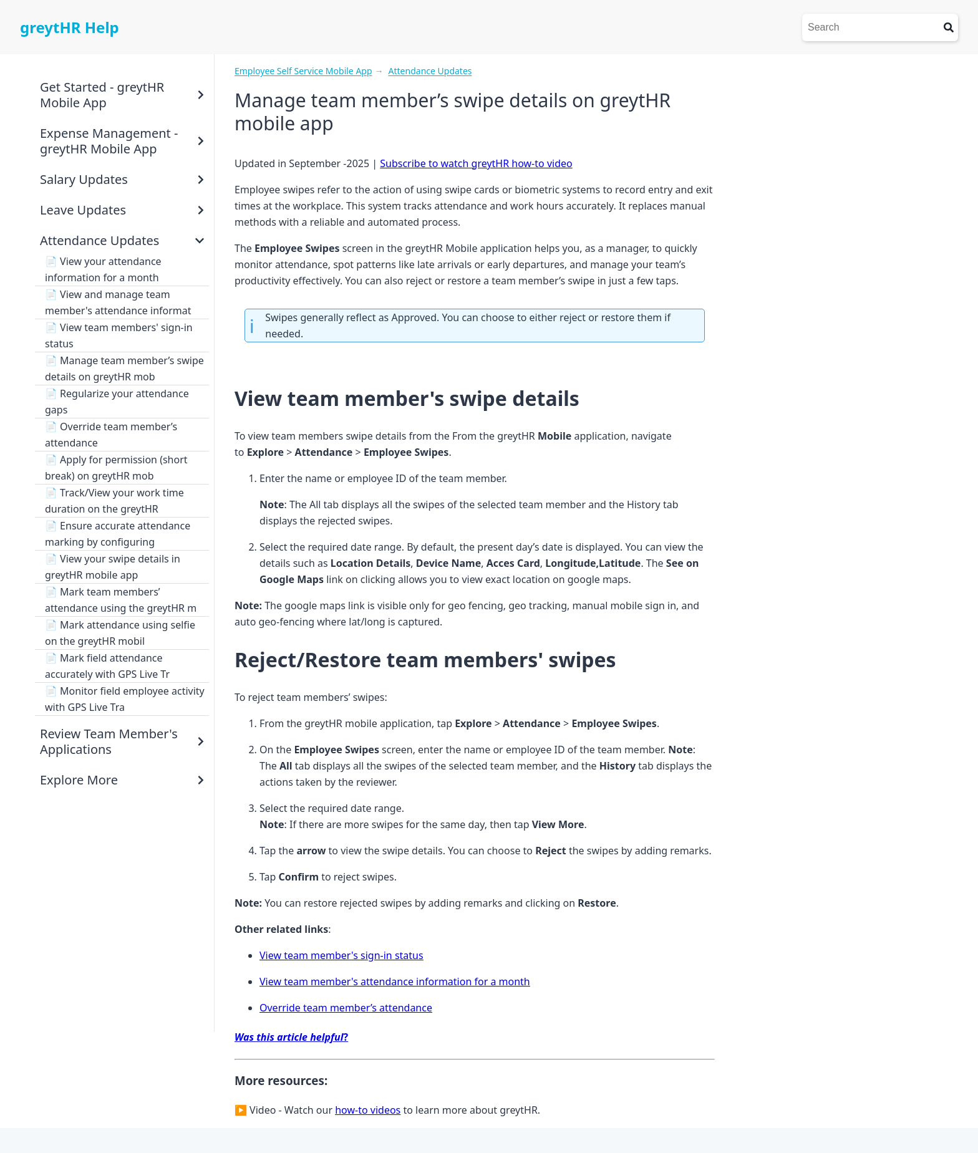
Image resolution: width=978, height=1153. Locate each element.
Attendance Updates (430, 71)
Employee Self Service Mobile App (303, 71)
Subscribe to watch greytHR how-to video (476, 163)
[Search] (871, 27)
